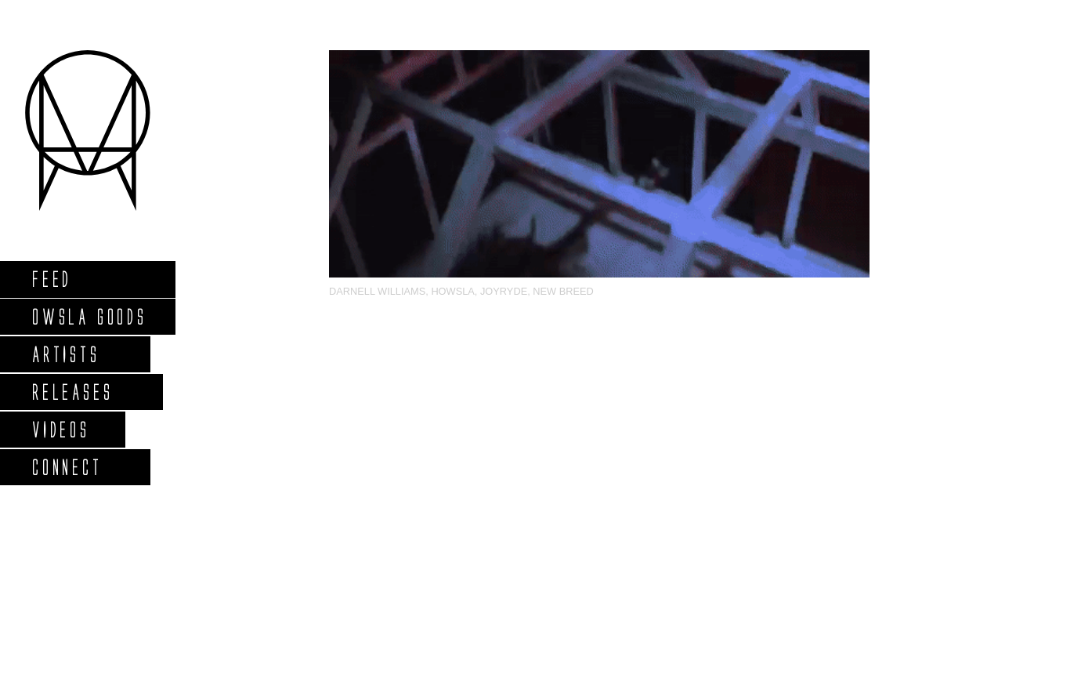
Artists (65, 354)
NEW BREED (563, 291)
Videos (60, 429)
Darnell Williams (377, 291)
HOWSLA (452, 291)
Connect (66, 466)
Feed (51, 278)
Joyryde (503, 291)
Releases (71, 391)
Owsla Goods (88, 316)
